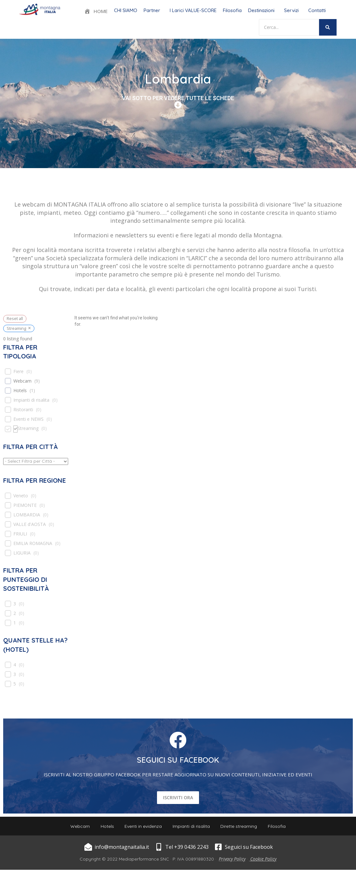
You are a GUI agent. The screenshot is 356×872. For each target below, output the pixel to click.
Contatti (317, 10)
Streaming (28, 428)
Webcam (22, 381)
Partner (152, 10)
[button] (153, 10)
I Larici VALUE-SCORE (193, 10)
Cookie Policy (263, 861)
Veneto (20, 496)
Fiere (18, 371)
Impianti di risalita (31, 400)
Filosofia (232, 10)
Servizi (291, 10)
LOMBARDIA (26, 515)
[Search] (289, 27)
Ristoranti (23, 409)
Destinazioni (261, 10)
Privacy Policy (232, 861)
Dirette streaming (242, 827)
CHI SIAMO (125, 10)
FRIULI (20, 534)
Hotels (20, 390)
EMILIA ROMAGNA (32, 543)
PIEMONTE (25, 505)
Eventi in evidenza (142, 827)
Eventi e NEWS (28, 419)
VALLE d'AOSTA (29, 524)
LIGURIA (22, 553)
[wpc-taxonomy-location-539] (35, 461)
